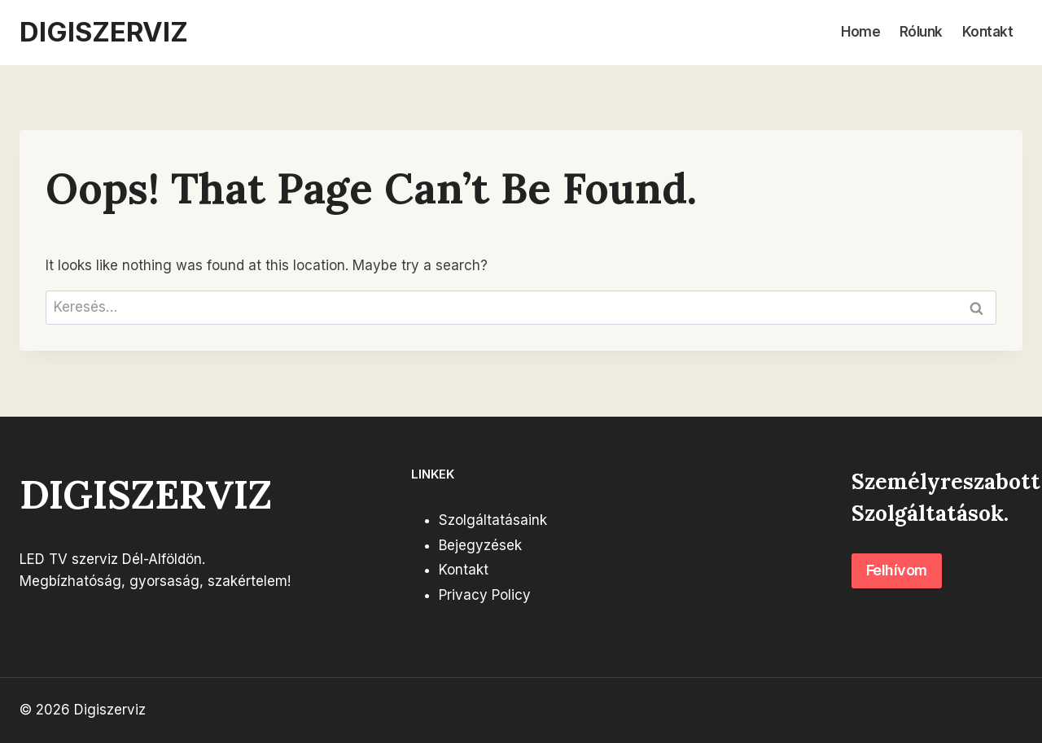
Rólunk (921, 32)
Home (860, 32)
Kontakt (988, 32)
